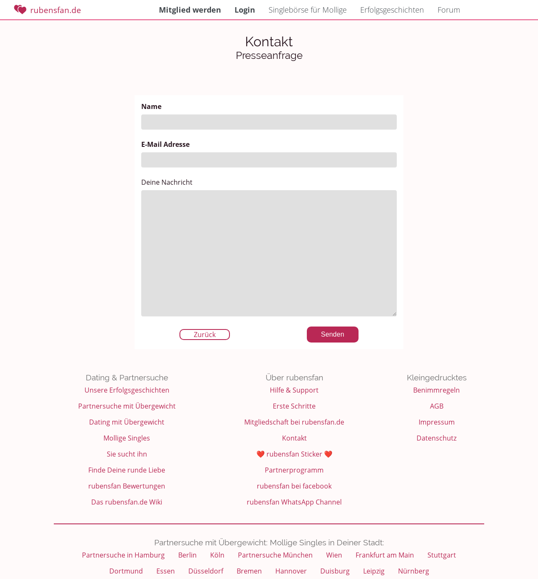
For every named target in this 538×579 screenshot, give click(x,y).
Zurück (205, 334)
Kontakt (294, 438)
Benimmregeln (436, 390)
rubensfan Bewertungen (126, 486)
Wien (334, 555)
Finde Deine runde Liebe (126, 470)
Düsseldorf (205, 571)
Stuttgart (441, 555)
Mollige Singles (126, 438)
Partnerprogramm (294, 470)
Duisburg (335, 571)
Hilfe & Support (294, 390)
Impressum (437, 422)
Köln (217, 555)
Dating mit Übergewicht (126, 422)
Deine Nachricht (269, 247)
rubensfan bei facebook (294, 486)
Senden (332, 334)
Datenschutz (436, 438)
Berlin (187, 555)
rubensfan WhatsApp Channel (294, 502)
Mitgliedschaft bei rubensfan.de (294, 422)
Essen (165, 571)
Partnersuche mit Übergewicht (127, 406)
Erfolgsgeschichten (392, 10)
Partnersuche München (275, 555)
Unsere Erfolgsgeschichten (126, 390)
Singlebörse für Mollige (308, 10)
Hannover (291, 571)
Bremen (249, 571)
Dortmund (126, 571)
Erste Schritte (294, 406)
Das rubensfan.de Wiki (126, 502)
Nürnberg (413, 571)
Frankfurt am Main (385, 555)
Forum (449, 10)
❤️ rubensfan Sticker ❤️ (294, 454)
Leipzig (374, 571)
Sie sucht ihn (127, 454)
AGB (436, 406)
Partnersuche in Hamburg (123, 555)
